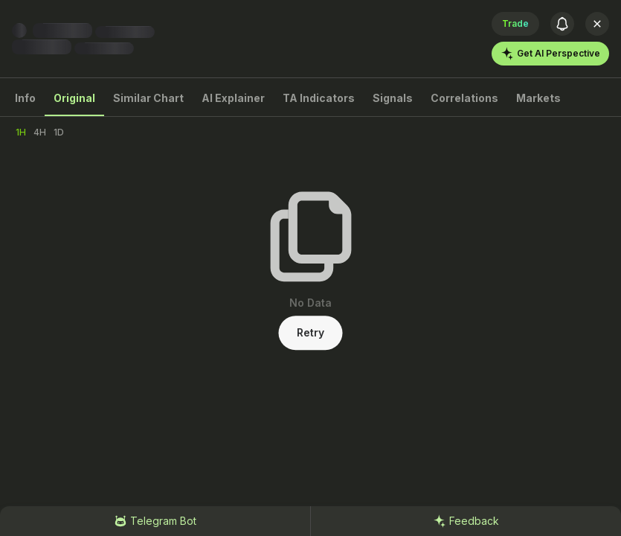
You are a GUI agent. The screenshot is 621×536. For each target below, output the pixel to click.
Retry (310, 332)
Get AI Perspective (550, 53)
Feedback (466, 521)
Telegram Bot (155, 521)
